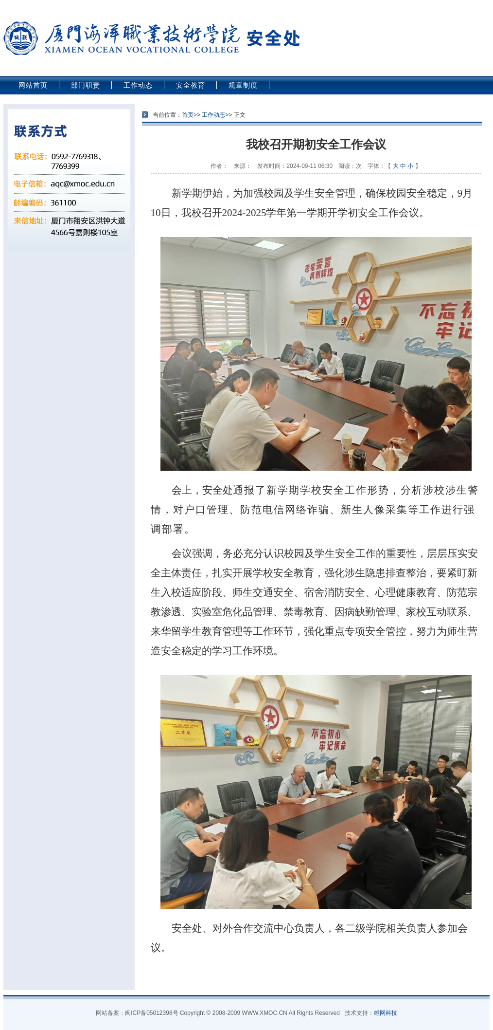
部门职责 (85, 85)
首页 (188, 114)
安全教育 (190, 85)
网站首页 (33, 85)
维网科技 (385, 1013)
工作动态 (138, 85)
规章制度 (243, 85)
